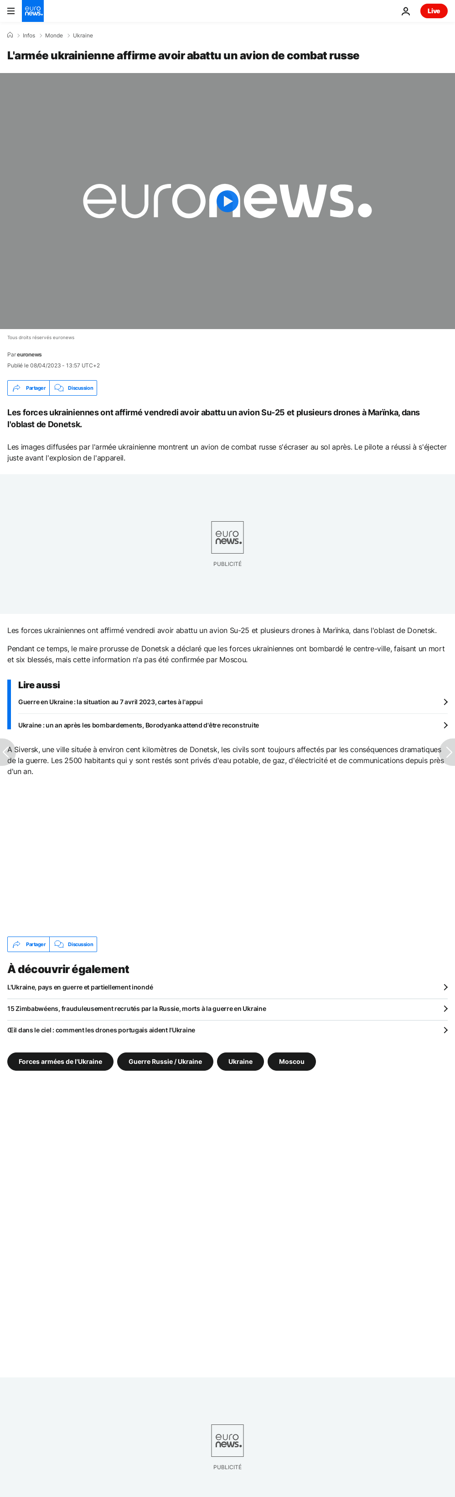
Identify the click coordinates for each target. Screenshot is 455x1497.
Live (434, 11)
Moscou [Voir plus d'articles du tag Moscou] (292, 1061)
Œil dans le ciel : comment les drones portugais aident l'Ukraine (101, 1030)
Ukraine (83, 35)
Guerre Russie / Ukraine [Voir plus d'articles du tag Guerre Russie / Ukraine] (165, 1061)
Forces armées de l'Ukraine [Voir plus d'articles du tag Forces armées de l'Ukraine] (60, 1061)
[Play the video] (227, 201)
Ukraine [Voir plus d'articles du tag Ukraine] (240, 1061)
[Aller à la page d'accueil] (33, 11)
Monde (54, 35)
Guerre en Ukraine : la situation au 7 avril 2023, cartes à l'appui (110, 702)
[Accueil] (10, 35)
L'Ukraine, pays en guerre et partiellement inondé (80, 987)
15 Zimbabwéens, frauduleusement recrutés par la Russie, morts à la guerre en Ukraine (136, 1008)
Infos (29, 35)
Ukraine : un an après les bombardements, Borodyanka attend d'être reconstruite (138, 725)
